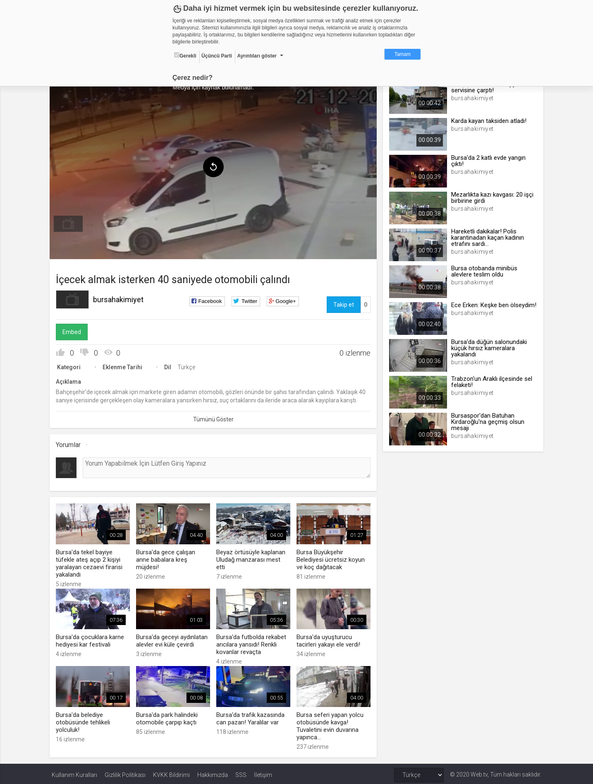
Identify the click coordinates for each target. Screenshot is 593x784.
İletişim (263, 772)
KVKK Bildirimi (171, 772)
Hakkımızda (212, 772)
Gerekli (185, 55)
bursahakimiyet (120, 298)
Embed (74, 330)
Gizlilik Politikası (125, 772)
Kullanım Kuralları (74, 772)
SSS (240, 772)
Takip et (342, 303)
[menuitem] (70, 222)
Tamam (403, 54)
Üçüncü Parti (216, 56)
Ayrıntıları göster (257, 56)
